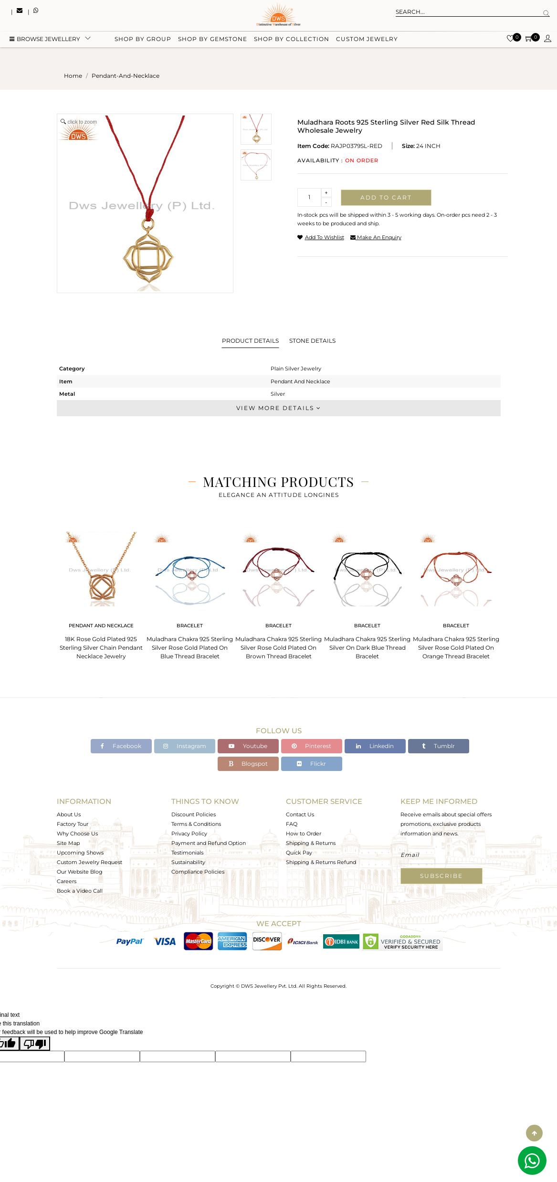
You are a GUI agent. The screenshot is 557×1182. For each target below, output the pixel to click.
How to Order (303, 833)
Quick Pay (299, 852)
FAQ (291, 824)
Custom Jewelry (367, 39)
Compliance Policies (197, 871)
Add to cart (386, 197)
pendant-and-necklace (125, 75)
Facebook (121, 745)
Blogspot (248, 763)
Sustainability (188, 862)
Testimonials (187, 852)
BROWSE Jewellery (45, 39)
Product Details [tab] (250, 340)
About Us (69, 814)
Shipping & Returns (311, 843)
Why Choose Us (77, 833)
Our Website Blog (80, 871)
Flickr (311, 763)
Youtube (248, 745)
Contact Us (300, 814)
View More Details (278, 408)
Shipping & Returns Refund (321, 862)
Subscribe (441, 875)
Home (73, 75)
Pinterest (311, 745)
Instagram (184, 745)
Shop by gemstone (212, 39)
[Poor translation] (35, 1043)
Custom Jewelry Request (89, 862)
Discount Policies (193, 814)
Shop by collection (291, 39)
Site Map (68, 843)
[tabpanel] (101, 592)
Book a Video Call (80, 890)
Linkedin (375, 745)
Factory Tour (72, 824)
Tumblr (438, 745)
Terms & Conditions (196, 824)
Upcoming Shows (80, 852)
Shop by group (143, 39)
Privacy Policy (189, 833)
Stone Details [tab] (312, 340)
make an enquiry (375, 237)
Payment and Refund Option (208, 843)
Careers (66, 881)
